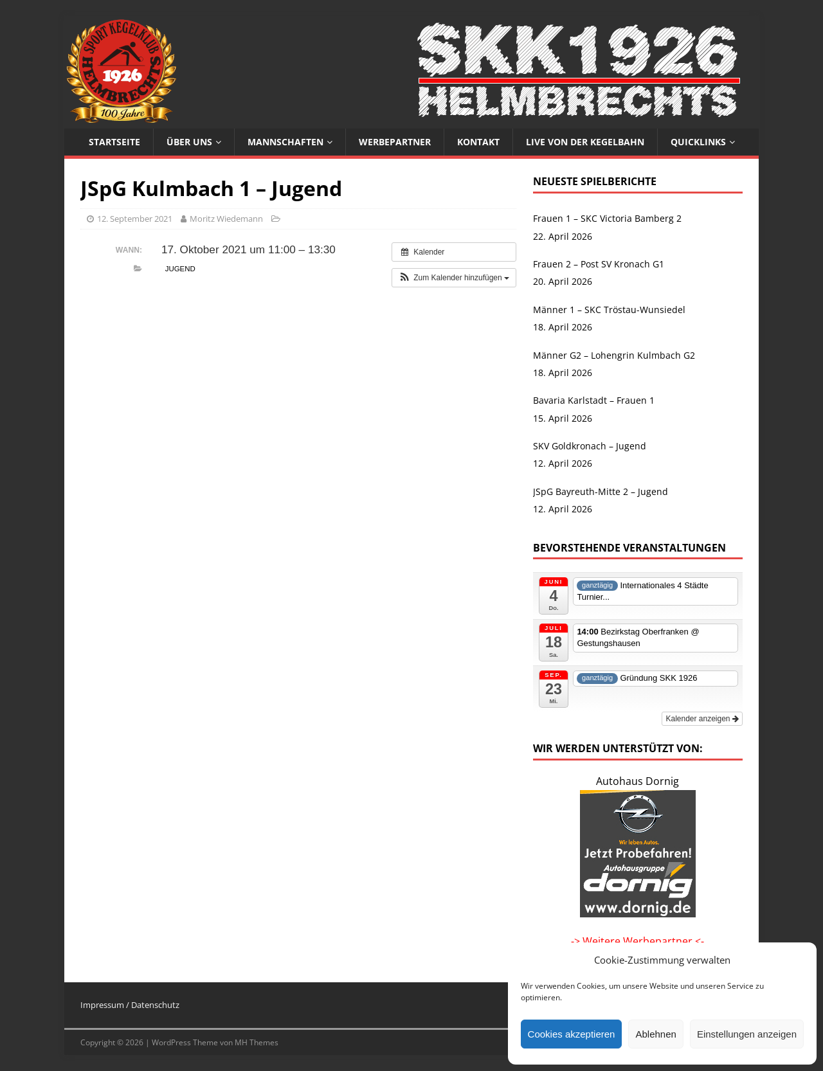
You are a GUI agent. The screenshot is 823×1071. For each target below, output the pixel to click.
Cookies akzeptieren (571, 1034)
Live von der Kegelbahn (585, 142)
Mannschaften (285, 142)
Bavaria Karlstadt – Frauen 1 (594, 400)
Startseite (114, 142)
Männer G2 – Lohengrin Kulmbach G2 (614, 355)
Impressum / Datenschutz (129, 1005)
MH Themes (256, 1042)
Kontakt (478, 142)
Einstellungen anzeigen (747, 1034)
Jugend (180, 269)
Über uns (189, 142)
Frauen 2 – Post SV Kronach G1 (598, 264)
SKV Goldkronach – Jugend (589, 446)
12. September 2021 (134, 218)
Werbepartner (395, 142)
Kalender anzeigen (701, 718)
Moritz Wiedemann (226, 218)
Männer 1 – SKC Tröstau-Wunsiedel (609, 309)
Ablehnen (655, 1034)
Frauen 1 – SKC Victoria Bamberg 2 (607, 218)
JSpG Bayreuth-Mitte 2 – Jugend (600, 491)
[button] (454, 278)
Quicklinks (698, 142)
